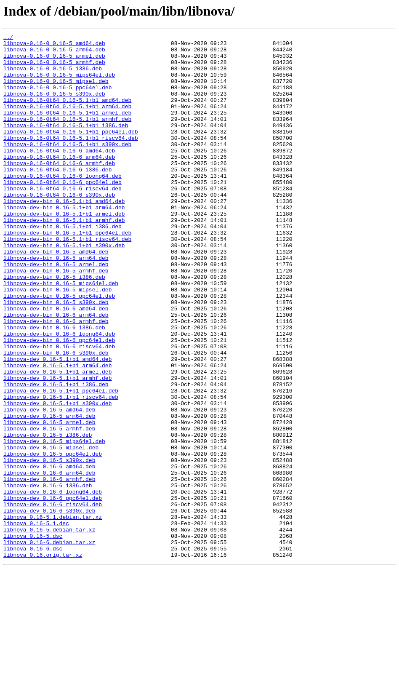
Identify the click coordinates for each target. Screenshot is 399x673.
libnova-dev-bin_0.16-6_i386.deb (54, 386)
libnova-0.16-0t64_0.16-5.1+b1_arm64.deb (67, 121)
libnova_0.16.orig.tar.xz (42, 659)
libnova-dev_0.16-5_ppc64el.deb (52, 538)
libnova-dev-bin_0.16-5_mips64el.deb (60, 333)
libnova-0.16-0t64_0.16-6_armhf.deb (59, 189)
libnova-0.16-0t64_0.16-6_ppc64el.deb (62, 212)
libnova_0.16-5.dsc (32, 637)
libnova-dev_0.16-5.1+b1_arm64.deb (57, 432)
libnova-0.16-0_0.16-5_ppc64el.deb (57, 98)
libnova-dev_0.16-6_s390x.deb (49, 606)
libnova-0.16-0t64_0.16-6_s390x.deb (59, 227)
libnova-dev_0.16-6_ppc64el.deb (52, 591)
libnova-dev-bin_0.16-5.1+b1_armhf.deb (64, 258)
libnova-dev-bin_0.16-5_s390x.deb (56, 356)
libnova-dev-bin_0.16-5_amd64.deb (56, 295)
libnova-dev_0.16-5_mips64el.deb (54, 523)
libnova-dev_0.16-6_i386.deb (47, 576)
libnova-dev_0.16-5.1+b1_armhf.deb (57, 447)
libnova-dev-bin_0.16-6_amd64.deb (56, 364)
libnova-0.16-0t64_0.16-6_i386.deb (57, 197)
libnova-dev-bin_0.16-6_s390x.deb (56, 417)
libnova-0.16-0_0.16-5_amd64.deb (54, 45)
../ (8, 38)
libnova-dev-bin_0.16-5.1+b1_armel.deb (64, 250)
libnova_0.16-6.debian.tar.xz (49, 644)
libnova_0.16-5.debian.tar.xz (49, 629)
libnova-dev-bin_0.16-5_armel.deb (56, 311)
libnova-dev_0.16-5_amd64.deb (49, 485)
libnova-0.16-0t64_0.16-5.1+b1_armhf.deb (67, 136)
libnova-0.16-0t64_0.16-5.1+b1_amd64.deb (67, 114)
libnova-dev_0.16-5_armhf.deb (49, 508)
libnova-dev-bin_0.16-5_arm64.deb (56, 303)
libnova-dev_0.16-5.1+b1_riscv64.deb (60, 470)
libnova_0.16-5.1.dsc (36, 621)
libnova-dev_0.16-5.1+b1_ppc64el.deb (60, 462)
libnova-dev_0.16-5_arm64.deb (49, 493)
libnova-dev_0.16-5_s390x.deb (49, 546)
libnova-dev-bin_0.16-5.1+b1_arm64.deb (64, 242)
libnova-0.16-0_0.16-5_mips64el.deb (59, 83)
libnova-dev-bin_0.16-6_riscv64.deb (59, 409)
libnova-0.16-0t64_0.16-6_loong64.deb (62, 204)
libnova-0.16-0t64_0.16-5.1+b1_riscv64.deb (70, 159)
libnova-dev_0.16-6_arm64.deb (49, 561)
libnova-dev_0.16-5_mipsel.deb (50, 530)
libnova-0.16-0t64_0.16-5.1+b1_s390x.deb (67, 167)
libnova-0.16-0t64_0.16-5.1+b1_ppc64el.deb (70, 151)
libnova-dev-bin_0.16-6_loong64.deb (59, 394)
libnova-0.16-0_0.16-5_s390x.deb (54, 106)
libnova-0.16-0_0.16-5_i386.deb (52, 76)
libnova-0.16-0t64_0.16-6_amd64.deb (59, 174)
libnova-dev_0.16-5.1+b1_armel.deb (57, 439)
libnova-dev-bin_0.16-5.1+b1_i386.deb (62, 265)
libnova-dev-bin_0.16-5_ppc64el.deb (59, 349)
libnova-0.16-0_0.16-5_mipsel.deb (56, 91)
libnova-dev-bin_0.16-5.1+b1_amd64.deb (64, 235)
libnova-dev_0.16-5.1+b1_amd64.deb (57, 424)
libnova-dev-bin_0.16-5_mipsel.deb (57, 341)
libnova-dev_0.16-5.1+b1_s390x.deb (57, 477)
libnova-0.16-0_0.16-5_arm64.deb (54, 53)
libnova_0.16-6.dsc (32, 652)
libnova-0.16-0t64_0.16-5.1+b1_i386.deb (65, 144)
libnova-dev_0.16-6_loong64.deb (52, 584)
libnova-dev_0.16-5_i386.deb (47, 515)
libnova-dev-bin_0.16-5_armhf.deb (56, 318)
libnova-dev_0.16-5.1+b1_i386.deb (56, 455)
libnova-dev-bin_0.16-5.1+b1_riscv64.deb (67, 280)
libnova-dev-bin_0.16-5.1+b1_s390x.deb (64, 288)
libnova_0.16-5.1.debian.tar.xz (52, 614)
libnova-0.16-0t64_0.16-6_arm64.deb (59, 182)
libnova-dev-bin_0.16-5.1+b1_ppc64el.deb (67, 273)
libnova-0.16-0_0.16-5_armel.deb (54, 60)
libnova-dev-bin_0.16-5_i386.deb (54, 326)
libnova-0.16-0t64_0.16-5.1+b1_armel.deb (67, 129)
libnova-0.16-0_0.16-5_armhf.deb (54, 68)
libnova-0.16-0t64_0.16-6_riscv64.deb (62, 220)
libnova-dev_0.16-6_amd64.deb (49, 553)
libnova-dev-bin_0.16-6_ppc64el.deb (59, 402)
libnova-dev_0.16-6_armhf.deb (49, 568)
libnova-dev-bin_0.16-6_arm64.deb (56, 371)
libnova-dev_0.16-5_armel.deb (49, 500)
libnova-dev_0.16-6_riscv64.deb (52, 599)
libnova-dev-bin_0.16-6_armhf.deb (56, 379)
